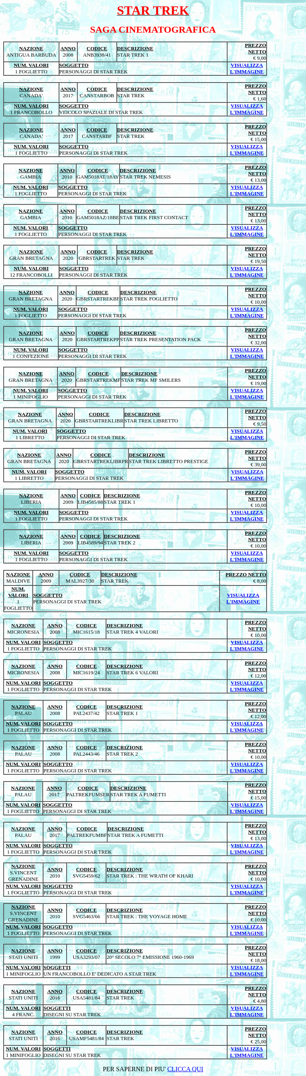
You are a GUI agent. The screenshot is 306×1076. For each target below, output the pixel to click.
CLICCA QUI (185, 1069)
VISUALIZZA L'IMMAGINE (247, 68)
